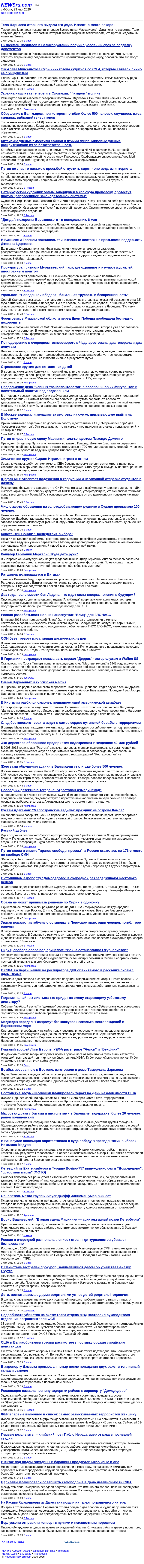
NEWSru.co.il (9, 1553)
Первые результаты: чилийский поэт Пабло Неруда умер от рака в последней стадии (66, 1436)
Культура (28, 677)
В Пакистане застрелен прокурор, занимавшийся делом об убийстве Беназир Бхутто (66, 1269)
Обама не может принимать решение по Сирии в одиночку (50, 902)
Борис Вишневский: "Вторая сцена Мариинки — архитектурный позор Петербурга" (71, 1219)
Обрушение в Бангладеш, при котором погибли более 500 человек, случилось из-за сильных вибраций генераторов (71, 115)
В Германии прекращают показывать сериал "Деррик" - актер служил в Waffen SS (69, 659)
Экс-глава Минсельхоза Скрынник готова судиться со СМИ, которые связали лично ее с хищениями (71, 71)
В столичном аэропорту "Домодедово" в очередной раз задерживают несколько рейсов (68, 880)
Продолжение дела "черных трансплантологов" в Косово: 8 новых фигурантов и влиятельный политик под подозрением (69, 389)
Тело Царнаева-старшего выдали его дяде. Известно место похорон (58, 25)
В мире (27, 40)
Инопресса (29, 382)
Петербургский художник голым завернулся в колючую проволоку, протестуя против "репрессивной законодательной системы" (66, 194)
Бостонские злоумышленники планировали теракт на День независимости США (68, 1093)
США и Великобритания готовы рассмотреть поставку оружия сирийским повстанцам (63, 1344)
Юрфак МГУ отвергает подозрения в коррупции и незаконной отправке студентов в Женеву (71, 481)
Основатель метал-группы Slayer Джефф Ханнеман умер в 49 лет (56, 1196)
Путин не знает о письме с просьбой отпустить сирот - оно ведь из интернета (66, 168)
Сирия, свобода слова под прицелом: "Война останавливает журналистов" (64, 950)
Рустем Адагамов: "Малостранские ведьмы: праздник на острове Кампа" (62, 810)
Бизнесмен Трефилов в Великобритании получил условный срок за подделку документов (66, 47)
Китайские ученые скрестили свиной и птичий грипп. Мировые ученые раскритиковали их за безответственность (61, 143)
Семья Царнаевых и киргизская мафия (33, 682)
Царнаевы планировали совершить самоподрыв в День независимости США (66, 1482)
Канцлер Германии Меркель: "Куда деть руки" (39, 554)
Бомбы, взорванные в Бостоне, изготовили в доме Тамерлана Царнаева (62, 1069)
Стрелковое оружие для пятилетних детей (36, 367)
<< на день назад (13, 1541)
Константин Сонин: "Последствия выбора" (37, 534)
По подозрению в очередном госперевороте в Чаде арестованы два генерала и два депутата (71, 344)
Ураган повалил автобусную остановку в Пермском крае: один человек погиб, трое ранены (71, 924)
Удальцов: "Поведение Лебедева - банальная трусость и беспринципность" (65, 295)
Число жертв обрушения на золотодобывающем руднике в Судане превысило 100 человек (70, 508)
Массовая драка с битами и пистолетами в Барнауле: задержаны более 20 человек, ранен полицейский (71, 1115)
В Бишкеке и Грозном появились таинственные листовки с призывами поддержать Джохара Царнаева (71, 242)
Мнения (27, 549)
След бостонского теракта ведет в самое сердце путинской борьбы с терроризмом (71, 723)
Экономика (29, 109)
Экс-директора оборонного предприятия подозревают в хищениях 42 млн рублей (69, 743)
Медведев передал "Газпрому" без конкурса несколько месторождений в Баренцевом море (62, 1024)
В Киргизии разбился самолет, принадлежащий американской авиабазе (61, 702)
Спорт (26, 1065)
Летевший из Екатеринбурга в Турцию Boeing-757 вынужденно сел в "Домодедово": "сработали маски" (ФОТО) (72, 1170)
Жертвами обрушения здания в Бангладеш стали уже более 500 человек (62, 766)
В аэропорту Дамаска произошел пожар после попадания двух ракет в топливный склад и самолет (70, 1368)
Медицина (29, 1310)
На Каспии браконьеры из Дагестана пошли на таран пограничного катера (63, 1502)
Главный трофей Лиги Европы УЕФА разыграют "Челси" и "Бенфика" (60, 1049)
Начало (6, 1550)
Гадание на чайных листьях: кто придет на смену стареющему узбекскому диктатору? (63, 1000)
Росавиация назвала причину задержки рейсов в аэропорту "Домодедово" (64, 1391)
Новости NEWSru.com (17, 1556)
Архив (27, 1550)
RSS (53, 1550)
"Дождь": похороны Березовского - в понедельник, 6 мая (49, 220)
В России (28, 89)
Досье (17, 1550)
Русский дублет (14, 830)
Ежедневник (40, 1550)
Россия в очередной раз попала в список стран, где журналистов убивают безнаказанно (63, 1242)
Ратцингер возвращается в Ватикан (31, 574)
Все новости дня (12, 12)
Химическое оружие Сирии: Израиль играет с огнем (44, 459)
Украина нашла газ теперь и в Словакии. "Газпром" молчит (50, 93)
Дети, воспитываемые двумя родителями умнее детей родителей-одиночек (64, 1295)
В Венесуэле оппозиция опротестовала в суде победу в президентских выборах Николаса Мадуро (68, 1143)
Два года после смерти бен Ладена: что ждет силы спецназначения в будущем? (68, 595)
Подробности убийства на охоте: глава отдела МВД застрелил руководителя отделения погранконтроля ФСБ (65, 1317)
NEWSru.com (16, 5)
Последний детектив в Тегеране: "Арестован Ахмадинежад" (51, 790)
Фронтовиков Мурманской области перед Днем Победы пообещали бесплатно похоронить (67, 320)
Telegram (63, 1550)
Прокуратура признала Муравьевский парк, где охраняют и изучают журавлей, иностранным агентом (67, 269)
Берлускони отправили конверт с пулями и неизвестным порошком (58, 1523)
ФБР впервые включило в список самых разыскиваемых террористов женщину (68, 1414)
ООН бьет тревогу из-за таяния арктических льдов (43, 638)
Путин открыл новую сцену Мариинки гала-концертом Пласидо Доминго (62, 438)
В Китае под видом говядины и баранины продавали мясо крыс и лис (60, 1462)
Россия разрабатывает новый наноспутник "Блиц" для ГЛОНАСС (56, 615)
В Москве (25, 1553)
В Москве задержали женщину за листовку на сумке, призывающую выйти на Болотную (66, 416)
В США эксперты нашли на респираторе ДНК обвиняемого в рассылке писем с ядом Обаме (67, 972)
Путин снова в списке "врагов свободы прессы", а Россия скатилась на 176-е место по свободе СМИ (71, 852)
